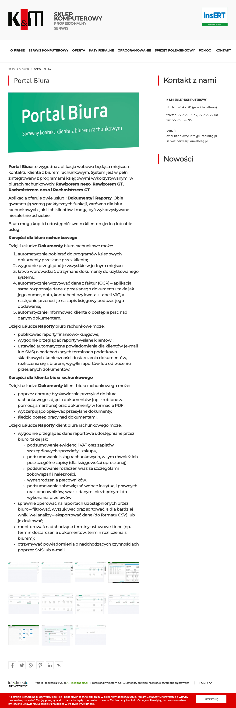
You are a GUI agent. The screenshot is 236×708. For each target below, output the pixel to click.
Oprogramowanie (134, 50)
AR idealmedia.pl (77, 682)
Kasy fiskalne (101, 50)
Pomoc (205, 50)
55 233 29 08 (208, 115)
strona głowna (18, 69)
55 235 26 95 (182, 120)
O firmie (17, 50)
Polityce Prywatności (81, 703)
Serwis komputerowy (48, 50)
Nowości (178, 159)
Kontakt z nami (189, 80)
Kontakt (223, 50)
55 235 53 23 (187, 115)
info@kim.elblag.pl (203, 136)
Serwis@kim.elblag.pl (192, 141)
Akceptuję (211, 699)
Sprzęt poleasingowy (175, 50)
